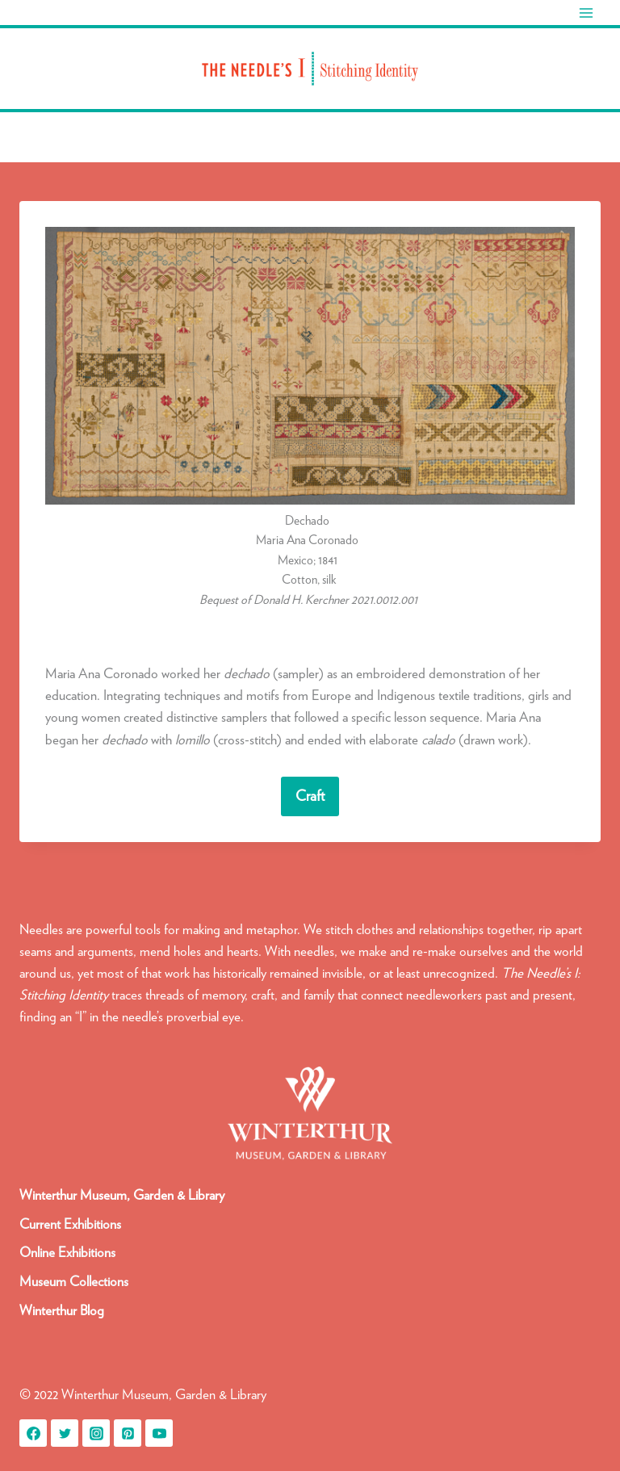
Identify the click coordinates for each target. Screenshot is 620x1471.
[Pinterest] (127, 1433)
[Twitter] (64, 1433)
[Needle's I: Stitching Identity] (310, 68)
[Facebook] (33, 1433)
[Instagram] (96, 1433)
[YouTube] (159, 1433)
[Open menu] (586, 12)
